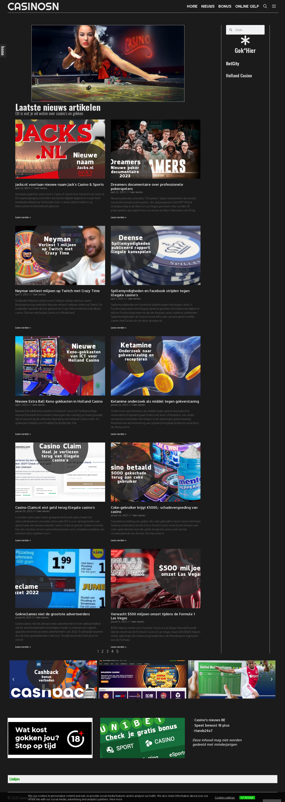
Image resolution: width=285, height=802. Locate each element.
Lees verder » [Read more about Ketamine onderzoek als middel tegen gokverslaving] (118, 434)
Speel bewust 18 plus (211, 725)
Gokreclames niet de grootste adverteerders (52, 614)
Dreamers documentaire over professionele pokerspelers (147, 186)
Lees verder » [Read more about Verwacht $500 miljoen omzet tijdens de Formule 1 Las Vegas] (118, 646)
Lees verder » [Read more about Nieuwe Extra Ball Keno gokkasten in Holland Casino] (23, 434)
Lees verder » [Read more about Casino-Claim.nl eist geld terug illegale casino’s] (23, 540)
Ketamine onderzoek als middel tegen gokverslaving (155, 401)
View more (115, 799)
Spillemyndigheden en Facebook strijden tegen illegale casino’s (150, 293)
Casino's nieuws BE (209, 720)
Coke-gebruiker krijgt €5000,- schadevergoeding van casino (154, 509)
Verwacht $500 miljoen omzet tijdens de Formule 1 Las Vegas (153, 616)
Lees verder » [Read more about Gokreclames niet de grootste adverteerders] (23, 646)
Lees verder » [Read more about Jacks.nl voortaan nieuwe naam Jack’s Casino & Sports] (23, 217)
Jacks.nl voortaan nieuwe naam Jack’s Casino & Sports (59, 184)
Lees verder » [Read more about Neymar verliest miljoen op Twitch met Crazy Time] (23, 327)
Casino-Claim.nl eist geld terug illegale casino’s (55, 507)
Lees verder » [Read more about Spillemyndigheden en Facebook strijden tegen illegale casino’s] (118, 327)
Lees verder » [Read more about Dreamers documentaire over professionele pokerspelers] (118, 217)
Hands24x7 (203, 731)
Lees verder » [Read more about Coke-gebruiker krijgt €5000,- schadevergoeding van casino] (118, 540)
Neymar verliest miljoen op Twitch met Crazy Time (57, 291)
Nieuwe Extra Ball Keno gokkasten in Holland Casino (59, 401)
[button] (137, 701)
